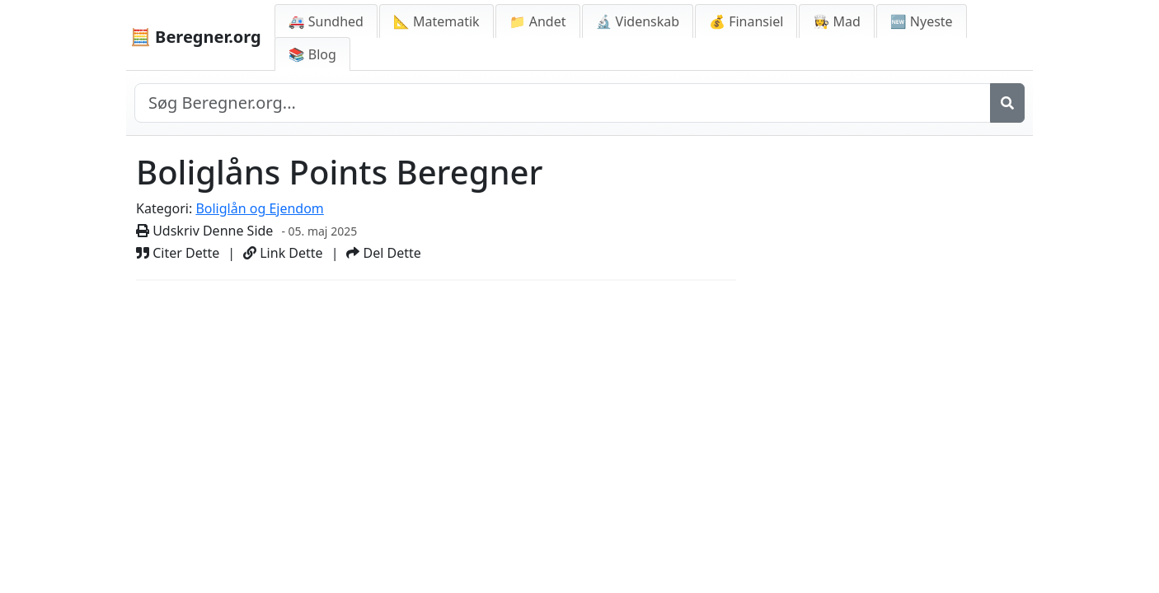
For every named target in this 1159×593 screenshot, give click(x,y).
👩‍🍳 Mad (836, 21)
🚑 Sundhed (326, 21)
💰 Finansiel (746, 21)
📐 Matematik (436, 21)
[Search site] (562, 103)
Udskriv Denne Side (204, 231)
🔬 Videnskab (638, 21)
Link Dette (283, 253)
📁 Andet (537, 21)
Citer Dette (177, 253)
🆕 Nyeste (921, 21)
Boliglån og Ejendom (259, 208)
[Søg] (1007, 103)
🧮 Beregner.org (195, 37)
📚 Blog (312, 54)
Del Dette (383, 253)
